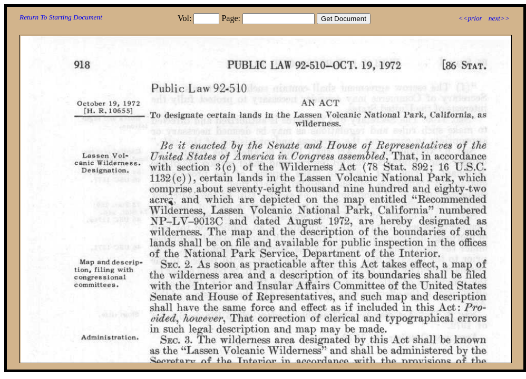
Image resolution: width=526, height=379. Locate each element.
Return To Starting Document (61, 17)
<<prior (470, 18)
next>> (499, 18)
